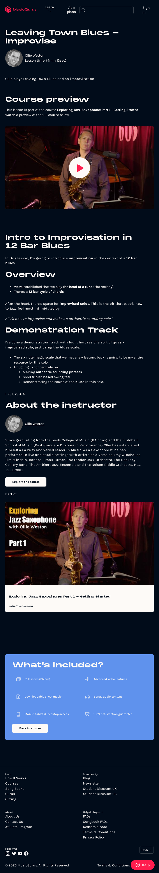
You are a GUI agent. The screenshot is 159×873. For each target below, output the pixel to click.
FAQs (86, 816)
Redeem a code (95, 827)
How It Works (15, 778)
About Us (12, 816)
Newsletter (91, 783)
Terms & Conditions (99, 832)
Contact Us (14, 821)
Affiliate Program (18, 827)
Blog (86, 778)
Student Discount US (100, 794)
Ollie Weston (34, 55)
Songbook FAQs (95, 821)
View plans (71, 9)
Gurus (10, 794)
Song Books (14, 788)
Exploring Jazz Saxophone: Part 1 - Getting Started (59, 596)
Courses (11, 783)
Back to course (30, 728)
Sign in (146, 9)
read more (15, 470)
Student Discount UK (100, 788)
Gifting (10, 799)
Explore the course (25, 482)
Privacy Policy (93, 837)
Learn (49, 7)
